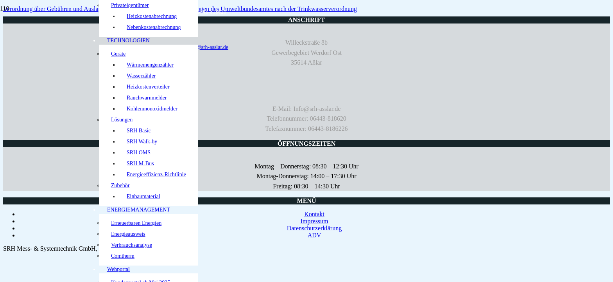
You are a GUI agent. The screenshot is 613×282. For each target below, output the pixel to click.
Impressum (314, 221)
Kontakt (314, 214)
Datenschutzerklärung (314, 228)
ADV (314, 235)
